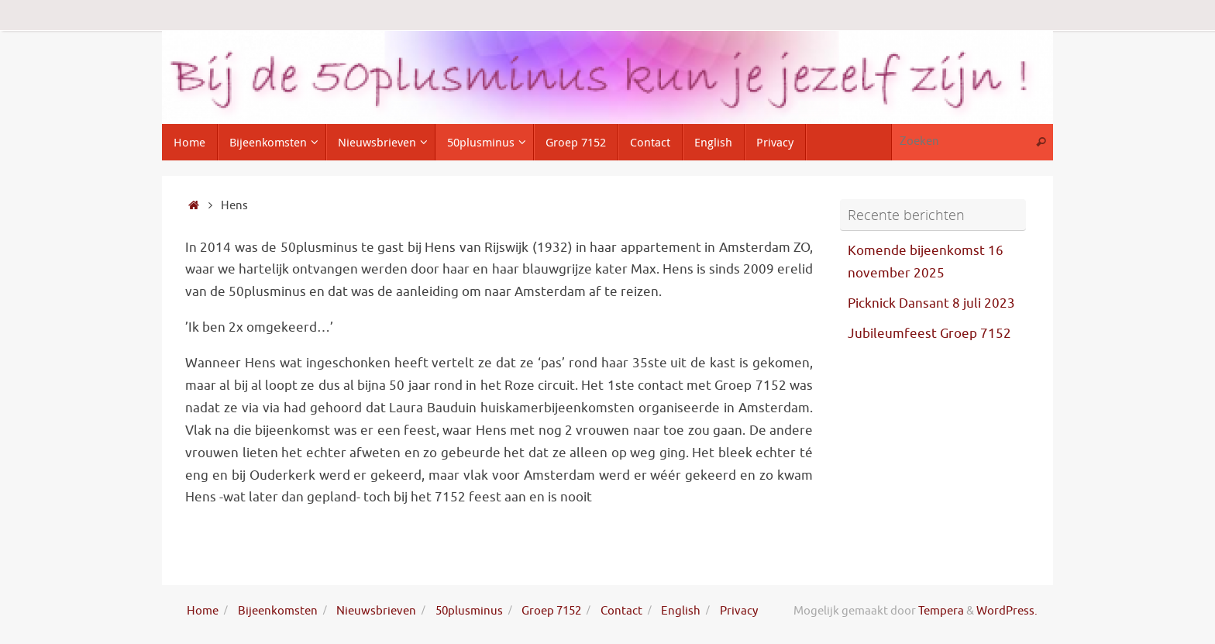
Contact (621, 610)
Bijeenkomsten (278, 610)
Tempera (941, 610)
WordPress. (1007, 610)
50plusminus (469, 610)
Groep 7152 (551, 610)
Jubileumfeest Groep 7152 (929, 333)
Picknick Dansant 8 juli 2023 (931, 303)
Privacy (739, 610)
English (680, 610)
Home (203, 610)
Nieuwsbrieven (376, 610)
